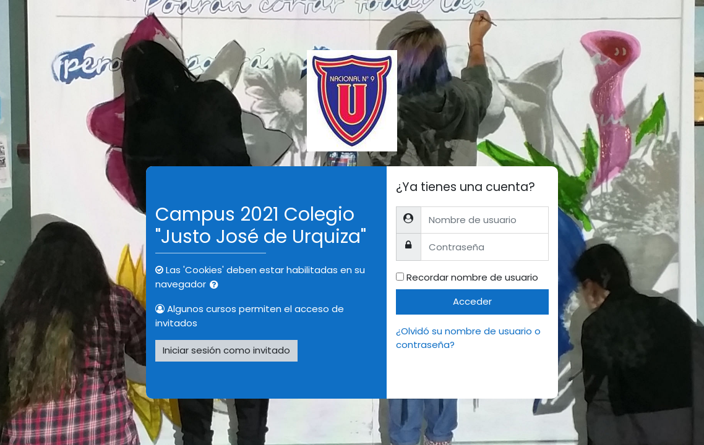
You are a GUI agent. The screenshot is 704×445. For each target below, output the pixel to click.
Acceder (472, 301)
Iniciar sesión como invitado (226, 350)
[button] (216, 285)
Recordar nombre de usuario (472, 277)
